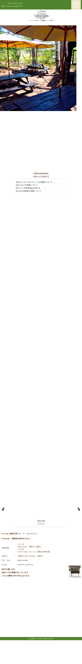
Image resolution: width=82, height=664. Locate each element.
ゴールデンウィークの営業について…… (39, 182)
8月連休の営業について (31, 191)
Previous (4, 520)
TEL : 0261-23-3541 (15, 3)
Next (78, 520)
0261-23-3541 (23, 584)
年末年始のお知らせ (32, 188)
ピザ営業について (30, 185)
